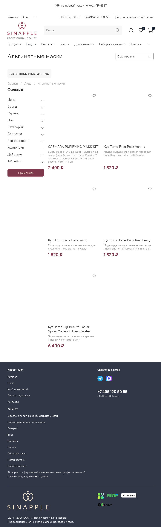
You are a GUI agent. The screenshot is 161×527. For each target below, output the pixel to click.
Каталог (12, 17)
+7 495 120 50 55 (112, 391)
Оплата (11, 447)
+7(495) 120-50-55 (96, 17)
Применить (25, 173)
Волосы (48, 44)
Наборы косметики (112, 44)
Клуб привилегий (18, 389)
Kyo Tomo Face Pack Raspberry (127, 240)
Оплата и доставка (18, 395)
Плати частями (16, 459)
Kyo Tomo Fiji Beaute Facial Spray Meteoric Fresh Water (69, 329)
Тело (65, 44)
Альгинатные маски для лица (29, 73)
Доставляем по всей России (134, 17)
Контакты (13, 401)
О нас (25, 17)
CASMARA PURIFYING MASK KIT (73, 146)
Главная (12, 83)
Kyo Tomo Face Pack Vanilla (124, 146)
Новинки (135, 44)
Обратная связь (16, 453)
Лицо (31, 44)
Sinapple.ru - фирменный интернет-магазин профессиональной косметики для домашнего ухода (46, 474)
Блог (10, 434)
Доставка (13, 441)
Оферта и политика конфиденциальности (32, 415)
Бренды (14, 44)
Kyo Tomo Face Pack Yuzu (67, 240)
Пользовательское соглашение (26, 422)
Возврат (12, 428)
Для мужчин (84, 44)
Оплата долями (16, 466)
